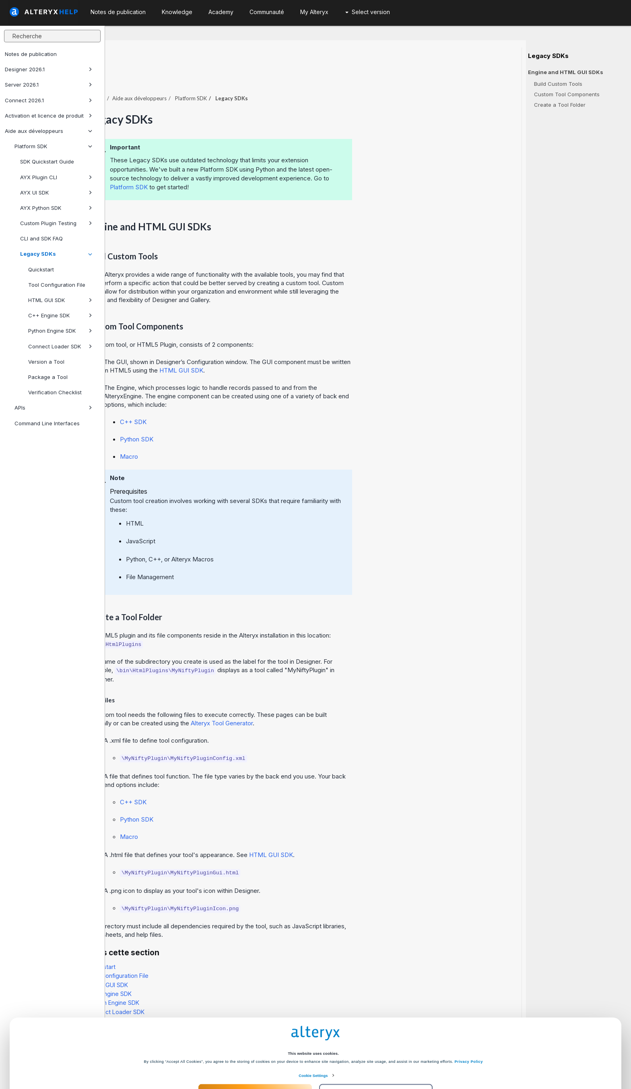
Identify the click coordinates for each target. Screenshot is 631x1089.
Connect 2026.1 (48, 100)
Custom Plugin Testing (56, 223)
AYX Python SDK (56, 208)
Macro (234, 434)
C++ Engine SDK (60, 315)
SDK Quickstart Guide (47, 161)
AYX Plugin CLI (56, 177)
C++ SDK (238, 400)
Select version (367, 11)
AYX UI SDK (56, 192)
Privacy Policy (469, 1027)
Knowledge (177, 11)
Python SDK (241, 417)
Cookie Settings (313, 1041)
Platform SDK (53, 146)
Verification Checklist (55, 392)
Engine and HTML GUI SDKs (565, 72)
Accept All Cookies (255, 1058)
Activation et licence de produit (48, 115)
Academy (220, 11)
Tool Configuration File (56, 285)
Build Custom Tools (558, 84)
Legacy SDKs (56, 254)
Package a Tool (48, 377)
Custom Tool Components (567, 94)
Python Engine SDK (60, 330)
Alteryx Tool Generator (327, 701)
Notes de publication (31, 54)
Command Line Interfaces (47, 423)
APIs (53, 407)
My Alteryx (314, 11)
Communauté (267, 11)
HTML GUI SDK (60, 300)
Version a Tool (46, 361)
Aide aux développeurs (48, 131)
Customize (376, 1058)
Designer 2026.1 (48, 69)
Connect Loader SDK (60, 346)
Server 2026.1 (48, 84)
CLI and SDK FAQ (41, 238)
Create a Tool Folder (560, 104)
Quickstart (41, 269)
